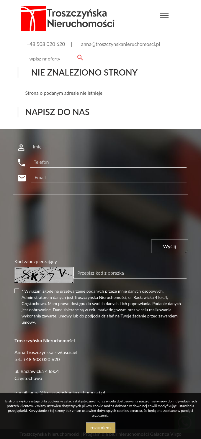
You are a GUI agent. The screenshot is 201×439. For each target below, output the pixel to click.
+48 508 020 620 (46, 44)
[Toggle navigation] (164, 16)
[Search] (55, 58)
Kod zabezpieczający (35, 261)
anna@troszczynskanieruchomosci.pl (120, 44)
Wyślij (169, 246)
